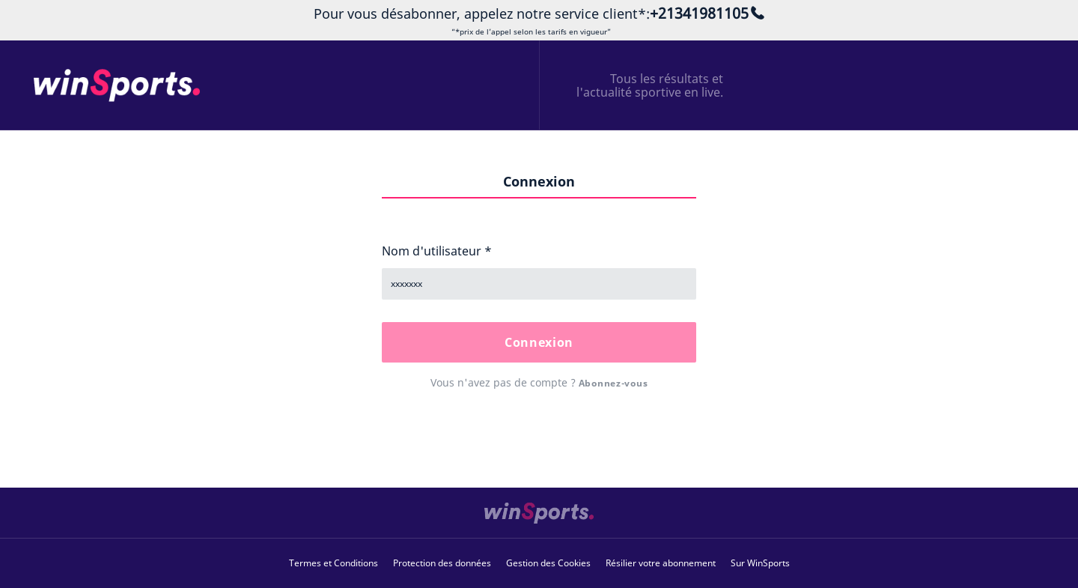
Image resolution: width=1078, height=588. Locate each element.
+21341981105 (699, 13)
